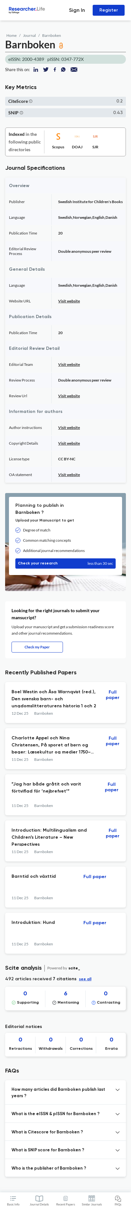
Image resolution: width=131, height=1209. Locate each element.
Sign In (77, 10)
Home (11, 35)
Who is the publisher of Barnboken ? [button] (49, 1168)
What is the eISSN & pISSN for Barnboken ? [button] (56, 1114)
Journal (29, 35)
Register (108, 10)
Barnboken (51, 35)
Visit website (69, 301)
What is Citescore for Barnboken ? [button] (47, 1132)
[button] (30, 101)
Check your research (65, 563)
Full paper (112, 695)
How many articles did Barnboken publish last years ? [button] (58, 1093)
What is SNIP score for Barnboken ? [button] (48, 1150)
